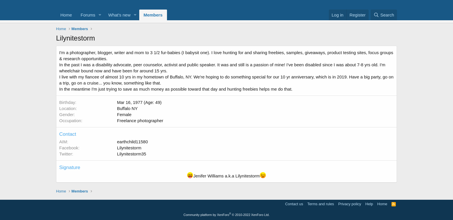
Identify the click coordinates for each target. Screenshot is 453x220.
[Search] (384, 15)
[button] (100, 15)
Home (66, 14)
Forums (88, 14)
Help (369, 204)
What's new (119, 14)
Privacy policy (349, 204)
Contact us (294, 204)
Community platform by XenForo (226, 215)
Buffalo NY (127, 108)
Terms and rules (320, 204)
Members (153, 14)
